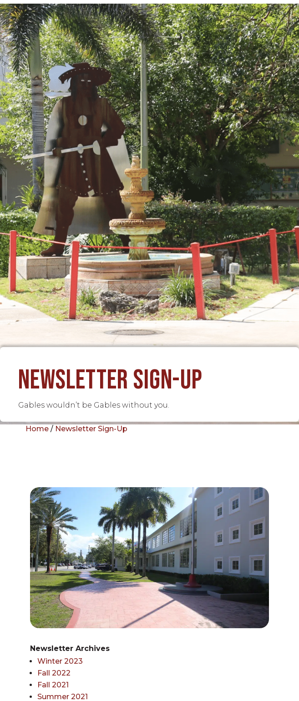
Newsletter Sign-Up (91, 428)
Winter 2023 (60, 661)
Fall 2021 (53, 685)
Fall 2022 (54, 673)
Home (37, 428)
